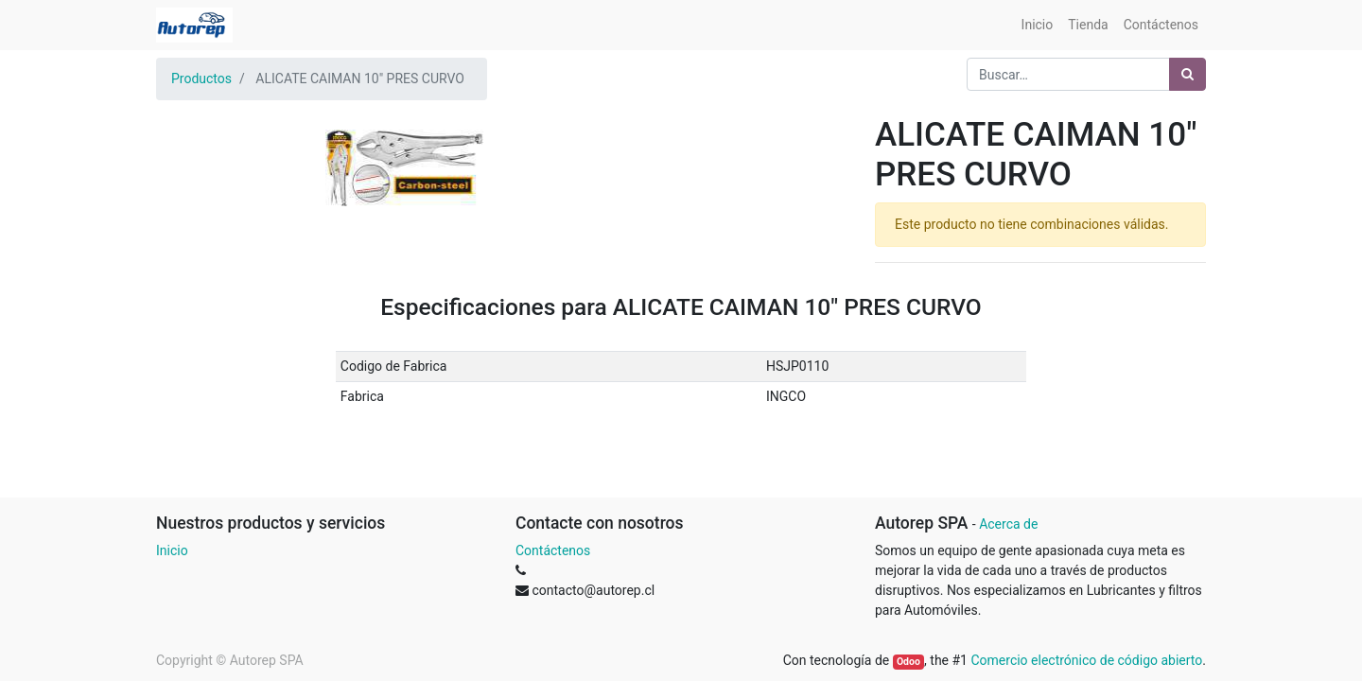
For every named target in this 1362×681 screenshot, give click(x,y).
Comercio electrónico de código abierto (1086, 660)
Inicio (172, 550)
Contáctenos (552, 550)
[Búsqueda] (1187, 74)
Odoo (908, 661)
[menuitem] (1037, 25)
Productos (201, 78)
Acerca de (1008, 524)
